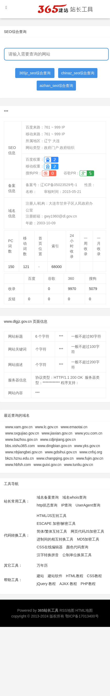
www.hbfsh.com (18, 465)
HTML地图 (84, 610)
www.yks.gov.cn (87, 446)
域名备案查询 (48, 497)
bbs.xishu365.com (20, 446)
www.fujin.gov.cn (89, 458)
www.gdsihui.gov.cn (61, 452)
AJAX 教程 (68, 584)
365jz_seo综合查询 (35, 73)
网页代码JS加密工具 (87, 531)
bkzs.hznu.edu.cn (19, 458)
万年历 (42, 565)
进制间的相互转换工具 (55, 539)
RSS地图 (66, 610)
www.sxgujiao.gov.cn (22, 433)
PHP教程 (88, 584)
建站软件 (55, 576)
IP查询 (66, 505)
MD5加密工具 (88, 539)
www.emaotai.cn (74, 427)
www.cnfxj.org (90, 452)
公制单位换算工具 (77, 555)
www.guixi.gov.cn (47, 465)
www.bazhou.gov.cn (21, 439)
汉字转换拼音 (48, 555)
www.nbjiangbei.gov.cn (23, 452)
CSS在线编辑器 (50, 547)
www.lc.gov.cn (46, 427)
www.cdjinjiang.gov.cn (58, 439)
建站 (40, 576)
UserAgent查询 (87, 505)
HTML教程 (74, 576)
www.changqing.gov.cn (55, 458)
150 (11, 267)
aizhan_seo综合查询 (56, 85)
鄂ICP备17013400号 (82, 616)
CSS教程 (94, 576)
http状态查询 (47, 505)
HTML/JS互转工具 (52, 516)
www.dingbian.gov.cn (54, 446)
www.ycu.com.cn (88, 433)
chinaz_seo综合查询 (78, 73)
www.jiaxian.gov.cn (57, 433)
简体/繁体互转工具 (52, 531)
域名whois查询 (74, 497)
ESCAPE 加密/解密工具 (56, 523)
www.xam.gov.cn (18, 427)
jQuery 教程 (46, 584)
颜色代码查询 (77, 547)
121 (26, 267)
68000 (57, 267)
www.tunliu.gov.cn (78, 465)
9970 (72, 289)
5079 (93, 289)
